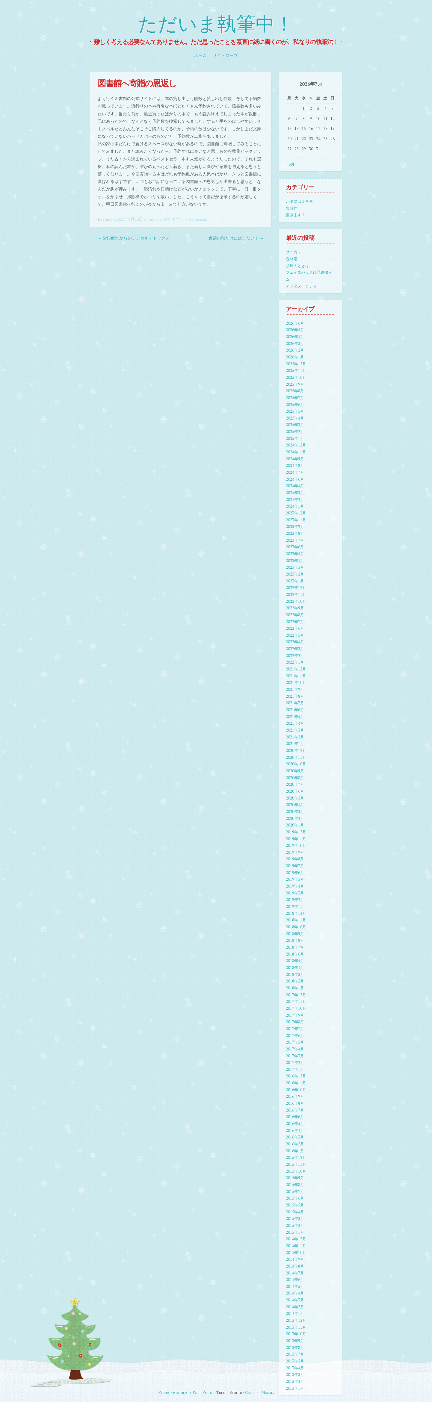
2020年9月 (295, 770)
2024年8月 (295, 465)
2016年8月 (295, 1103)
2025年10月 (296, 377)
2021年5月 (295, 716)
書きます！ (173, 219)
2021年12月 (296, 669)
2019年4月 (295, 886)
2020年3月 (295, 811)
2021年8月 (295, 696)
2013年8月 (295, 1347)
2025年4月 (295, 418)
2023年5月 (295, 553)
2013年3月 (295, 1374)
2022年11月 (296, 594)
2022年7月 (295, 621)
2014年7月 (295, 1273)
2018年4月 (295, 967)
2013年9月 (295, 1340)
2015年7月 (295, 1191)
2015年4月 (295, 1212)
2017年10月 (296, 1008)
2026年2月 (295, 350)
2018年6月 (295, 954)
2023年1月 (295, 581)
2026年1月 (295, 357)
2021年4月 (295, 723)
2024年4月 (295, 485)
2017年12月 (296, 994)
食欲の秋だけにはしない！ (236, 238)
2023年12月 (296, 513)
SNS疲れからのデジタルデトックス (134, 238)
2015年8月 (295, 1184)
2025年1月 (295, 438)
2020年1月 (295, 825)
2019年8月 (295, 859)
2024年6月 (295, 479)
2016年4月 (295, 1130)
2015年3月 (295, 1218)
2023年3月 (295, 567)
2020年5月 (295, 798)
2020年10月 (296, 764)
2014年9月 (295, 1259)
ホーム (200, 55)
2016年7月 (295, 1110)
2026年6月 (295, 323)
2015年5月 (295, 1205)
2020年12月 (296, 750)
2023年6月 (295, 546)
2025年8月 (295, 390)
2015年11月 (296, 1164)
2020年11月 (296, 757)
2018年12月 (296, 913)
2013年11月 (296, 1327)
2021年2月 (295, 737)
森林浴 (291, 258)
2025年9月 (295, 384)
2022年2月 (295, 655)
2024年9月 (295, 458)
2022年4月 (295, 641)
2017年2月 (295, 1062)
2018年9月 (295, 933)
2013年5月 (295, 1361)
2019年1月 (295, 906)
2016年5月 (295, 1123)
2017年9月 (295, 1015)
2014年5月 (295, 1286)
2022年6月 (295, 628)
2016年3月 (295, 1137)
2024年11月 (296, 452)
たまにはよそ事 (299, 201)
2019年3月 (295, 893)
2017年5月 (295, 1042)
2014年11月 (296, 1245)
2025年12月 (296, 364)
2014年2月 (295, 1306)
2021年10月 (296, 682)
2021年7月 (295, 702)
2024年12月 (296, 445)
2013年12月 (296, 1320)
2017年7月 (295, 1028)
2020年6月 (295, 791)
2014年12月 (296, 1238)
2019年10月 (296, 845)
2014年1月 (295, 1313)
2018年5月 (295, 960)
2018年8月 (295, 940)
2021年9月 (295, 689)
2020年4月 (295, 804)
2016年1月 (295, 1150)
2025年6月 (295, 404)
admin (153, 219)
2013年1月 (295, 1388)
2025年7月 (295, 397)
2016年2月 (295, 1144)
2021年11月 (296, 676)
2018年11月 (296, 920)
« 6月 (290, 164)
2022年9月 (295, 608)
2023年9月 (295, 526)
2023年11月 (296, 520)
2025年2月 (295, 431)
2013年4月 (295, 1368)
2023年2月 (295, 574)
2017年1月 (295, 1069)
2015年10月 (296, 1171)
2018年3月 (295, 974)
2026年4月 (295, 336)
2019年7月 (295, 865)
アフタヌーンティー (303, 286)
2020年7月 (295, 784)
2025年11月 (296, 370)
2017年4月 (295, 1049)
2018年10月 (296, 926)
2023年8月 (295, 533)
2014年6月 (295, 1279)
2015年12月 (296, 1157)
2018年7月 (295, 947)
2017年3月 (295, 1056)
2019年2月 (295, 899)
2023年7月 (295, 540)
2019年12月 (296, 832)
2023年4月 (295, 560)
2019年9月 (295, 852)
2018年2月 (295, 981)
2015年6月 (295, 1198)
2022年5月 (295, 635)
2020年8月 (295, 777)
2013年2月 (295, 1381)
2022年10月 (296, 601)
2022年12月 (296, 587)
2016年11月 (296, 1082)
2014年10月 (296, 1252)
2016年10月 (296, 1089)
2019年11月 (296, 838)
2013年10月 (296, 1333)
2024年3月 (295, 492)
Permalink (198, 219)
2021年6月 (295, 709)
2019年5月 (295, 879)
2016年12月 (296, 1076)
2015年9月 (295, 1177)
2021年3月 (295, 730)
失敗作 (291, 208)
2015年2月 (295, 1225)
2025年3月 (295, 424)
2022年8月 (295, 614)
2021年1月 (295, 743)
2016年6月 (295, 1116)
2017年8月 (295, 1021)
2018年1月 (295, 988)
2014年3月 (295, 1300)
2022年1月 (295, 662)
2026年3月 (295, 343)
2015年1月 (295, 1232)
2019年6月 (295, 872)
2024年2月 (295, 499)
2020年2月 (295, 818)
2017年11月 (296, 1001)
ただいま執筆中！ (216, 24)
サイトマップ (225, 55)
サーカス (293, 252)
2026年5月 (295, 329)
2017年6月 (295, 1035)
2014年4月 (295, 1293)
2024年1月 (295, 506)
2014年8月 (295, 1266)
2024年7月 (295, 472)
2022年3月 (295, 648)
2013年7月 (295, 1354)
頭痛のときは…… (301, 265)
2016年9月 (295, 1096)
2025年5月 (295, 411)
